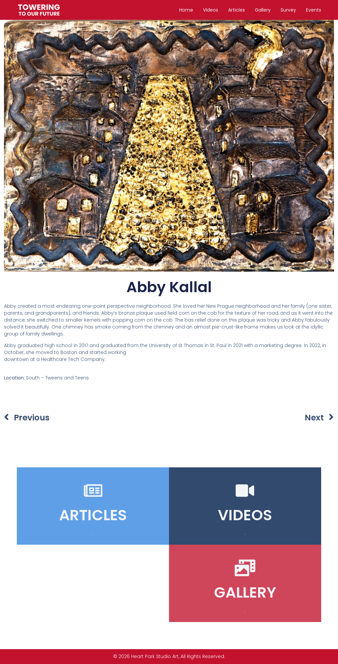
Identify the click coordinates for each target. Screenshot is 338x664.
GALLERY (245, 592)
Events (313, 10)
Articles (236, 10)
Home (186, 10)
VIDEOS (245, 515)
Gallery (263, 10)
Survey (288, 10)
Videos (210, 10)
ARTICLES (93, 515)
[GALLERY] (245, 568)
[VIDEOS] (245, 490)
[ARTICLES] (93, 490)
